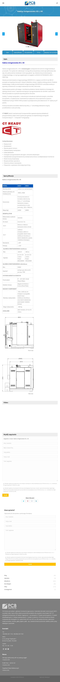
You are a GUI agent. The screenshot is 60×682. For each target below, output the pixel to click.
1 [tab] (26, 46)
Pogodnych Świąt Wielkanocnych (10, 668)
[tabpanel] (30, 33)
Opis (7, 52)
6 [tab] (31, 46)
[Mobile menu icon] (3, 3)
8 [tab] (33, 46)
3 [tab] (28, 46)
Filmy (38, 52)
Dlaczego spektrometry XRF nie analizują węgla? (14, 657)
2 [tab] (27, 46)
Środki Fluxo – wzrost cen (8, 663)
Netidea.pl (47, 677)
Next (56, 33)
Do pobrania (28, 52)
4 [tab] (29, 46)
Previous (3, 33)
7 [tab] (32, 46)
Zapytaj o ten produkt (50, 52)
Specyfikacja (18, 52)
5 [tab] (30, 46)
